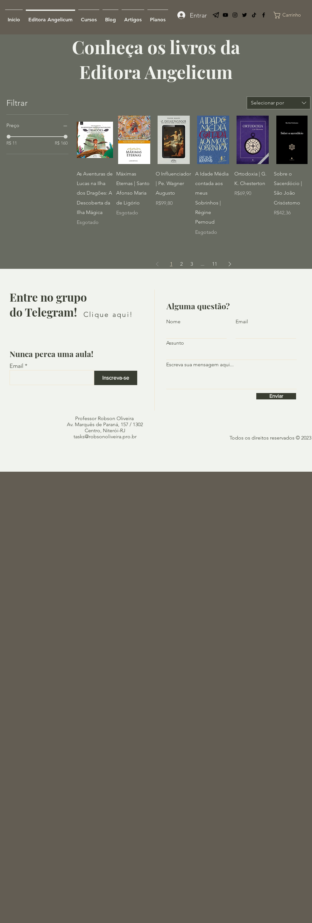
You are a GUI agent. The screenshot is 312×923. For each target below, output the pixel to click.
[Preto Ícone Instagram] (235, 15)
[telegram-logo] (216, 15)
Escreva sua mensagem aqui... (200, 364)
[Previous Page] (157, 264)
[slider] (8, 136)
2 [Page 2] (181, 264)
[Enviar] (276, 396)
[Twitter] (244, 15)
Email (16, 366)
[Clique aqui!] (108, 314)
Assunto (175, 343)
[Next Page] (230, 264)
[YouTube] (225, 15)
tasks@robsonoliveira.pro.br (105, 436)
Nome (173, 321)
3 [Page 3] (191, 264)
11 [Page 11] (214, 264)
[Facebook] (263, 15)
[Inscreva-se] (115, 378)
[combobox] (278, 103)
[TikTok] (254, 15)
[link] (292, 15)
